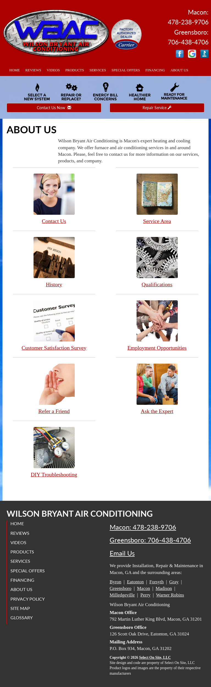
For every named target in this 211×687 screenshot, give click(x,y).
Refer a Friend (54, 388)
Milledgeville (122, 595)
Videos (53, 70)
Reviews (33, 70)
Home (14, 70)
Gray (174, 581)
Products (74, 70)
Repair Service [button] (157, 107)
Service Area (157, 198)
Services (98, 70)
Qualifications (157, 262)
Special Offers (126, 70)
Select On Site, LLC (155, 657)
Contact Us (54, 198)
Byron (115, 581)
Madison (164, 588)
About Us (179, 70)
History (54, 262)
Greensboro (120, 588)
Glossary (22, 617)
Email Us (122, 553)
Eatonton (135, 581)
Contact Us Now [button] (54, 107)
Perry (145, 595)
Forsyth (156, 581)
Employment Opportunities (157, 325)
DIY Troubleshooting (54, 452)
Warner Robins (170, 595)
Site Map (20, 608)
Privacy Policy (28, 598)
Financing (155, 70)
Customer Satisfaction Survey (54, 325)
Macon (143, 588)
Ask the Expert (157, 388)
